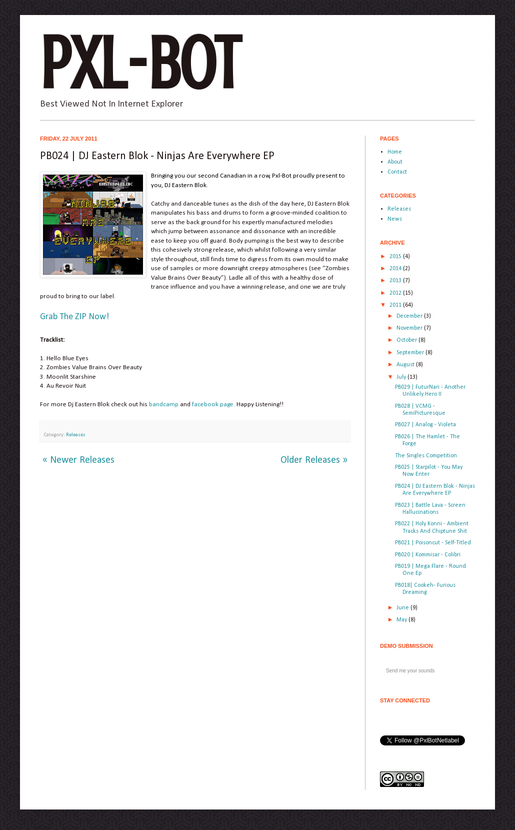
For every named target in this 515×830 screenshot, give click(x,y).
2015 (396, 257)
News (395, 219)
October (407, 340)
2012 (396, 293)
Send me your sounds (410, 670)
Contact (397, 172)
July (402, 377)
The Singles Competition (426, 456)
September (411, 353)
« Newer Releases (78, 460)
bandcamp (163, 404)
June (403, 608)
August (406, 365)
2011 (396, 305)
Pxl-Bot (140, 64)
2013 (396, 281)
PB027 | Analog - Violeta (425, 425)
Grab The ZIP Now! (74, 317)
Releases (76, 435)
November (410, 328)
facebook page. (213, 404)
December (410, 316)
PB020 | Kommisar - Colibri (427, 555)
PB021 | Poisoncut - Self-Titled (433, 543)
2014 (396, 269)
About (395, 162)
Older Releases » (314, 460)
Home (395, 152)
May (402, 620)
